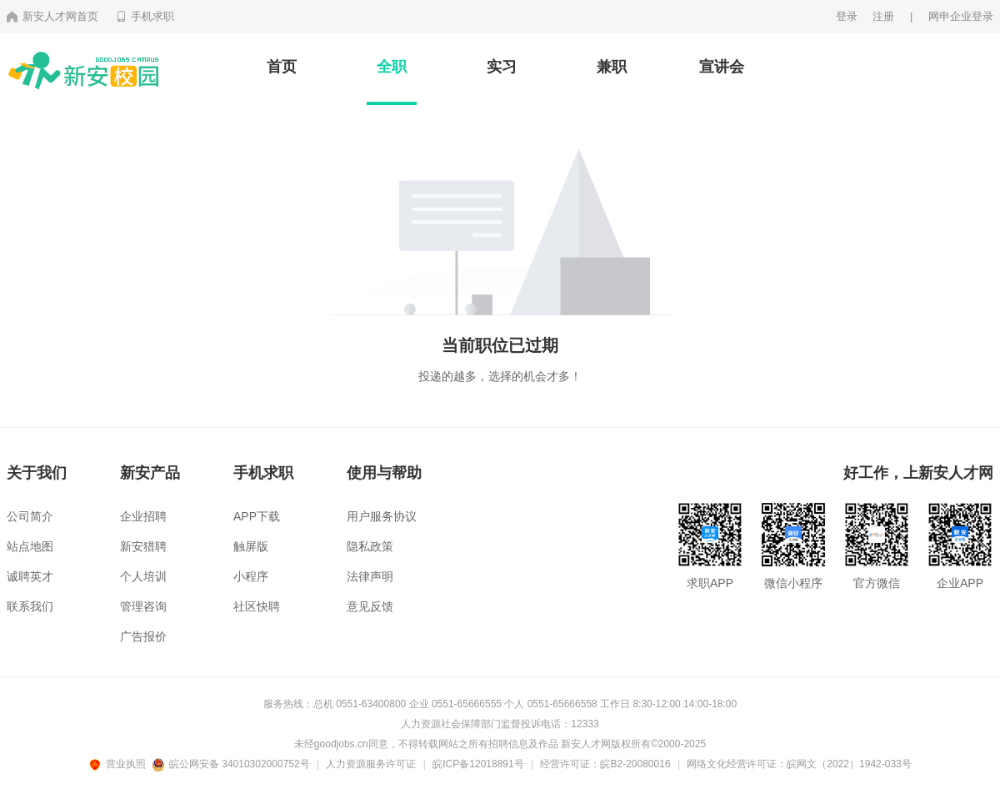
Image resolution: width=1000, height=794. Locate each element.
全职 (392, 66)
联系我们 (30, 606)
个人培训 (143, 576)
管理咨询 (143, 606)
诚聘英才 (30, 576)
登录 (847, 16)
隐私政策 (370, 546)
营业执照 (120, 764)
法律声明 (370, 576)
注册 (883, 16)
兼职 (612, 66)
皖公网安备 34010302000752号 (232, 764)
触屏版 (250, 546)
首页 (282, 66)
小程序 (250, 576)
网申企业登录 (960, 16)
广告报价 (143, 636)
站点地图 (30, 546)
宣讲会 (721, 66)
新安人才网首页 (52, 16)
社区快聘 (256, 606)
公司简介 (30, 516)
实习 (502, 66)
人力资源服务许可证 (371, 764)
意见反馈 (370, 606)
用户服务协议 (382, 516)
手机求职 (144, 16)
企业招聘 (143, 516)
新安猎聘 (143, 546)
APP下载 (256, 516)
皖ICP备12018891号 (477, 764)
